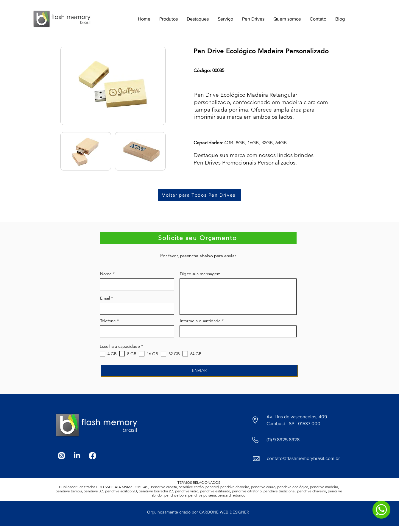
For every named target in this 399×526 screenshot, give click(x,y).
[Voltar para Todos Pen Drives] (199, 195)
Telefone (108, 321)
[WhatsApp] (381, 510)
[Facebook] (92, 455)
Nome (106, 274)
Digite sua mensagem (200, 274)
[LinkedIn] (77, 455)
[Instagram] (61, 455)
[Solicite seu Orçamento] (198, 238)
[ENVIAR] (199, 371)
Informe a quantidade (200, 321)
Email (105, 298)
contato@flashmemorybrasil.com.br (303, 458)
